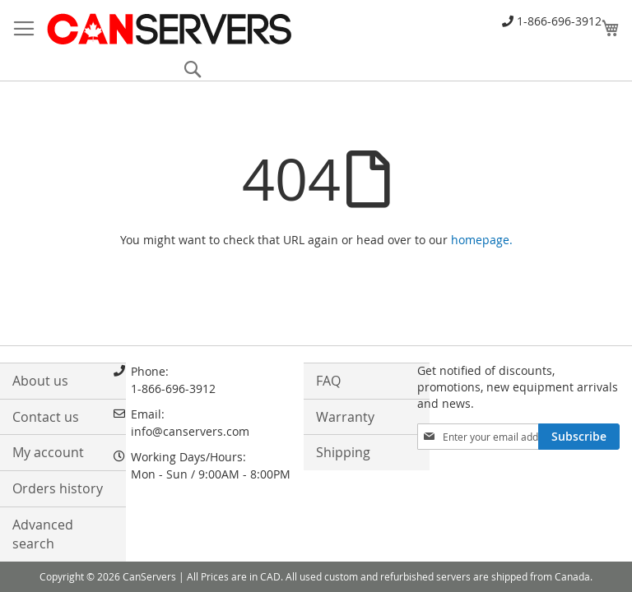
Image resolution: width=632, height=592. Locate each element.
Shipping (343, 452)
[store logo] (168, 29)
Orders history (57, 488)
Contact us (45, 417)
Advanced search (42, 534)
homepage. (482, 239)
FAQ (328, 381)
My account (48, 452)
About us (40, 381)
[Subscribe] (579, 436)
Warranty (345, 417)
